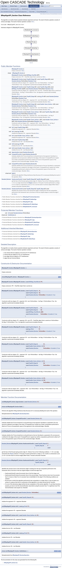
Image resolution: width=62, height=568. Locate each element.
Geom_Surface (48, 104)
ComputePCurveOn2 (17, 163)
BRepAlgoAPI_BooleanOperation (31, 197)
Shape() (30, 182)
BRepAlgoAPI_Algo (28, 201)
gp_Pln (42, 96)
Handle (42, 104)
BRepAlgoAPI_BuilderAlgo (29, 199)
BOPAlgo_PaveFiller (32, 75)
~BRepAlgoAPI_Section (18, 73)
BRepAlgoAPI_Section (17, 69)
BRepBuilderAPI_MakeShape (30, 204)
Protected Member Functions (56, 13)
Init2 (13, 139)
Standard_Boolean (16, 81)
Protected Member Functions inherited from (21, 217)
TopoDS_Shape (30, 79)
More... (33, 21)
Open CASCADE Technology (7, 11)
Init (9, 213)
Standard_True (32, 81)
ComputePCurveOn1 (17, 154)
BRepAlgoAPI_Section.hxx (11, 562)
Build (13, 173)
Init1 (13, 127)
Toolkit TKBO (31, 11)
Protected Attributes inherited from (19, 231)
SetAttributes (11, 215)
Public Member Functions (45, 13)
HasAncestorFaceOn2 (17, 188)
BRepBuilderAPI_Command (30, 206)
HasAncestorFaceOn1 (17, 179)
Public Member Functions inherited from (20, 197)
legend (31, 62)
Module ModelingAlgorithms (21, 11)
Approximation (15, 152)
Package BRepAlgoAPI (41, 11)
